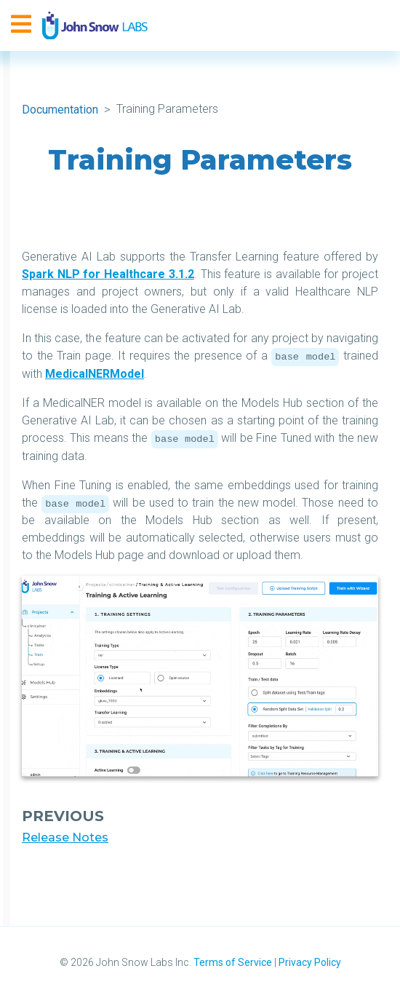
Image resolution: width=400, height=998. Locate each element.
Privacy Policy (310, 962)
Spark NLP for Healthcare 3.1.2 (108, 274)
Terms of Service (232, 962)
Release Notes (65, 837)
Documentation (60, 109)
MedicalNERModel (94, 374)
